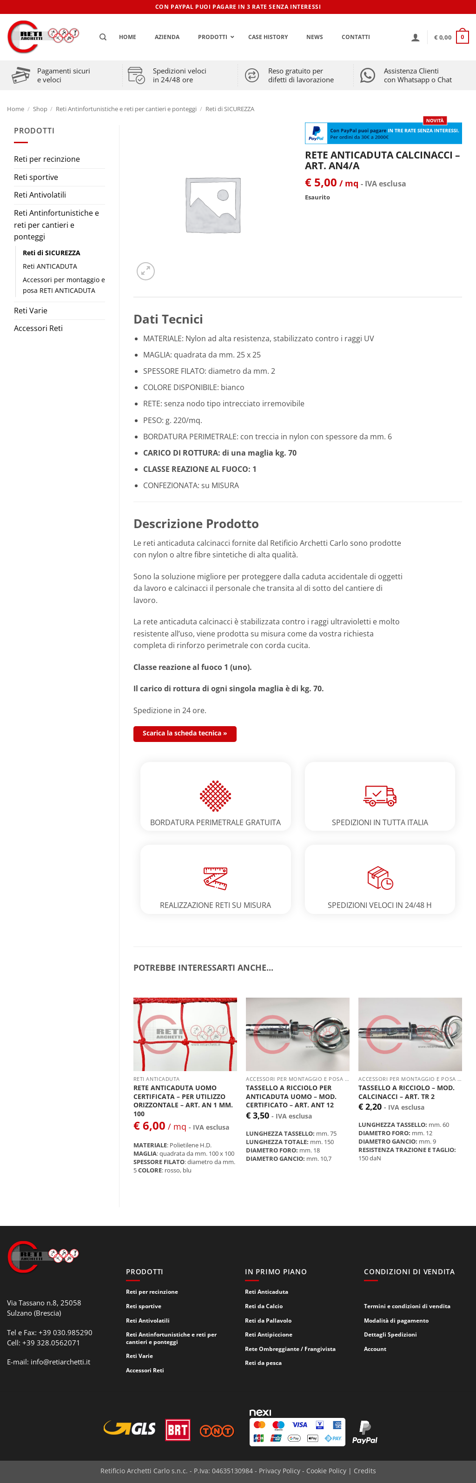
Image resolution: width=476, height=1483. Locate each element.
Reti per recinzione (47, 159)
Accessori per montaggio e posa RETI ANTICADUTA (64, 285)
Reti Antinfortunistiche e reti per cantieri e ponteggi (126, 109)
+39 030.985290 (66, 1332)
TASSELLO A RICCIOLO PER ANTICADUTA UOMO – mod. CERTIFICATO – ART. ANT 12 (291, 1096)
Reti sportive (36, 177)
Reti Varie (30, 310)
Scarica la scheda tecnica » (185, 732)
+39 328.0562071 (51, 1342)
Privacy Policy (279, 1470)
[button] (415, 37)
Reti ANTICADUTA (50, 266)
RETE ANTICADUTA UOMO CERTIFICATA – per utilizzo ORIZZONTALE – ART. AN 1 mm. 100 (183, 1101)
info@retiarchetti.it (60, 1361)
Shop (40, 109)
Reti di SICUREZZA (229, 109)
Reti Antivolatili (40, 195)
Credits (365, 1470)
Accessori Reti (38, 328)
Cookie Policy (326, 1470)
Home (15, 109)
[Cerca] (102, 37)
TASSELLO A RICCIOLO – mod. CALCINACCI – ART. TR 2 (406, 1092)
